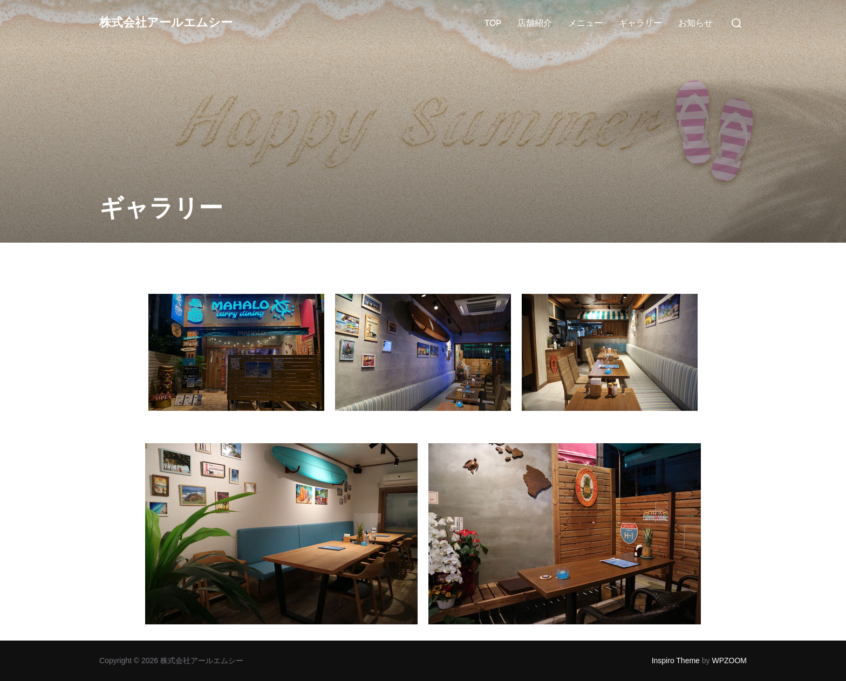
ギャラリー (640, 23)
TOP (493, 23)
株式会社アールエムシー (177, 23)
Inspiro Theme (676, 660)
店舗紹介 (534, 23)
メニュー (585, 23)
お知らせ (695, 23)
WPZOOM (729, 660)
